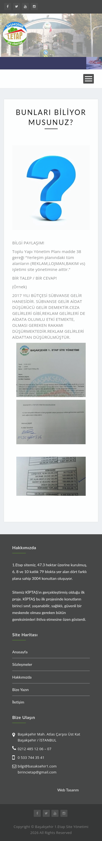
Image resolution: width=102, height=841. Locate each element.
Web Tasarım (68, 790)
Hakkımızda (22, 677)
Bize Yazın (20, 689)
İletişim (18, 702)
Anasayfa (19, 652)
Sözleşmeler (22, 664)
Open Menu (88, 79)
